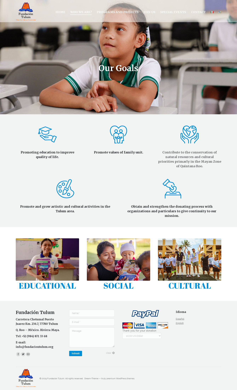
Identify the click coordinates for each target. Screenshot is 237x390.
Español (180, 319)
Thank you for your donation (139, 330)
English (180, 323)
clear (108, 353)
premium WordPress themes (120, 378)
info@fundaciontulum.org (34, 347)
